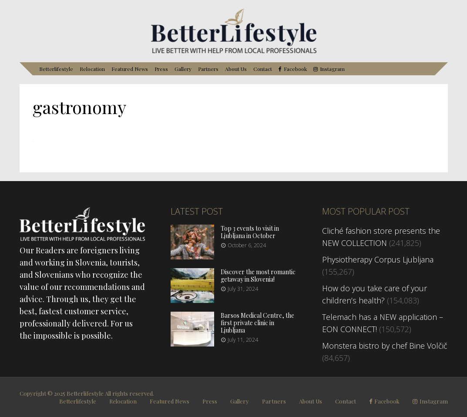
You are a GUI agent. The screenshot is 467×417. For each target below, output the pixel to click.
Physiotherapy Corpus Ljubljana (377, 259)
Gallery (183, 68)
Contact (262, 68)
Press (161, 68)
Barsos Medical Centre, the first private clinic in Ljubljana (257, 322)
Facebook (295, 69)
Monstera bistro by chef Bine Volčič (384, 345)
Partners (208, 68)
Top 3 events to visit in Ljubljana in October (250, 232)
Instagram (332, 69)
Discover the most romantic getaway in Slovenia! (258, 275)
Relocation (92, 68)
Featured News (129, 68)
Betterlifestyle (56, 68)
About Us (236, 68)
